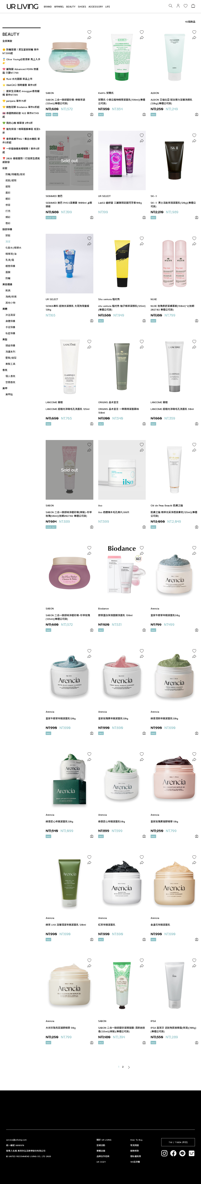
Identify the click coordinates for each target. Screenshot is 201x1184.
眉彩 (7, 192)
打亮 (7, 210)
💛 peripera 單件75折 (14, 100)
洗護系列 (10, 351)
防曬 (7, 278)
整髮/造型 (10, 357)
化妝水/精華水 (13, 247)
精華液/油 (10, 253)
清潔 (7, 241)
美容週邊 (7, 284)
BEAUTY (71, 6)
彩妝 (4, 168)
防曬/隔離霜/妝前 (15, 174)
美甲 (4, 388)
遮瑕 (7, 186)
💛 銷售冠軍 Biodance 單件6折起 (20, 106)
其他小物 (10, 302)
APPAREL (59, 6)
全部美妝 (7, 40)
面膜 (7, 272)
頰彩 (7, 217)
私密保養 (10, 333)
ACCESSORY (95, 6)
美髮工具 (10, 363)
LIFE (107, 6)
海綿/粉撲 (10, 296)
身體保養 (10, 321)
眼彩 (7, 198)
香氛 (4, 369)
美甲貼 (9, 394)
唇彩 (7, 223)
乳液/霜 (9, 259)
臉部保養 (7, 229)
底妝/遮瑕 (10, 180)
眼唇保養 (10, 266)
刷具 (7, 290)
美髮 (4, 339)
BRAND (48, 6)
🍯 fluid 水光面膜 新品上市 (17, 78)
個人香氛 (10, 376)
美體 (4, 308)
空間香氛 (10, 382)
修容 (7, 204)
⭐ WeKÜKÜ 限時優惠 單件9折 (19, 84)
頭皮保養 (10, 345)
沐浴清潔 (10, 314)
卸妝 (7, 235)
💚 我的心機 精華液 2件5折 (17, 122)
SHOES (82, 6)
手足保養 (10, 327)
